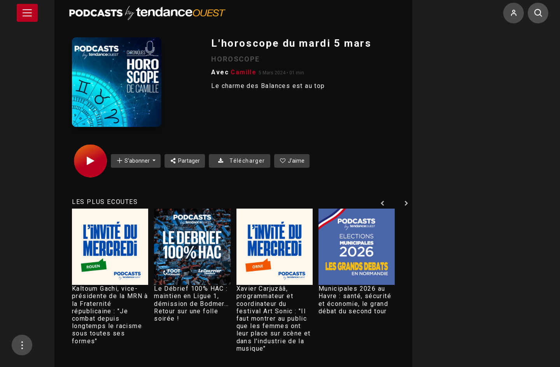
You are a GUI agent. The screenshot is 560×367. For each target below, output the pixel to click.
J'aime (292, 161)
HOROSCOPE (235, 59)
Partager (185, 161)
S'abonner (133, 160)
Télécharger (239, 161)
